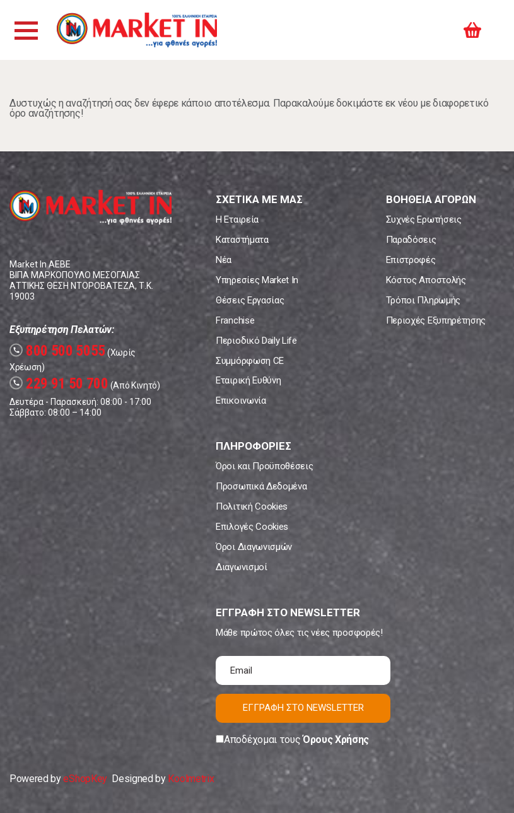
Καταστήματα (242, 239)
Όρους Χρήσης (336, 740)
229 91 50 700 (58, 383)
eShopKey (85, 779)
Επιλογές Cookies (252, 526)
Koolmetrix (191, 779)
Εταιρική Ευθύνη (248, 380)
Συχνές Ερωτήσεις (424, 219)
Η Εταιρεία (237, 219)
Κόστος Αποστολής (426, 280)
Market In (137, 30)
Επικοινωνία (241, 400)
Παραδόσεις (411, 239)
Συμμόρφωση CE (250, 360)
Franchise (235, 320)
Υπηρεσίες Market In (257, 280)
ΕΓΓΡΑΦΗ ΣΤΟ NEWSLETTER (303, 707)
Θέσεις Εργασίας (250, 300)
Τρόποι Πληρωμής (423, 300)
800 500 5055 (57, 351)
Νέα (223, 260)
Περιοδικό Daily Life (256, 340)
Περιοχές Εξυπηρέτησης (436, 320)
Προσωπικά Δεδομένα (261, 486)
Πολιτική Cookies (252, 506)
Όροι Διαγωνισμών (254, 547)
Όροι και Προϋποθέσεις (264, 466)
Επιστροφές (411, 260)
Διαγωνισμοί (241, 567)
